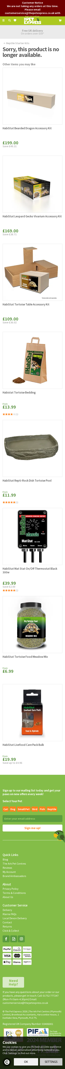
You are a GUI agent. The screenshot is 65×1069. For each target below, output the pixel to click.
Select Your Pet (12, 801)
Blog (5, 859)
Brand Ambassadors (14, 876)
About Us (8, 897)
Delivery (7, 910)
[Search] (9, 20)
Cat (5, 809)
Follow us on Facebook (6, 938)
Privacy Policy (10, 888)
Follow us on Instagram (21, 938)
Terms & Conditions (14, 893)
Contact (7, 922)
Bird (34, 809)
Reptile (51, 809)
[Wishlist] (16, 20)
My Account (9, 872)
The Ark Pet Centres (14, 863)
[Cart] (60, 20)
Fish (42, 809)
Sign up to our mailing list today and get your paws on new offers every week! (31, 792)
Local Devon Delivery (15, 918)
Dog (12, 809)
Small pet (24, 809)
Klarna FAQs (9, 914)
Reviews (7, 867)
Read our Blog (13, 938)
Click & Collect (11, 930)
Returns (7, 926)
